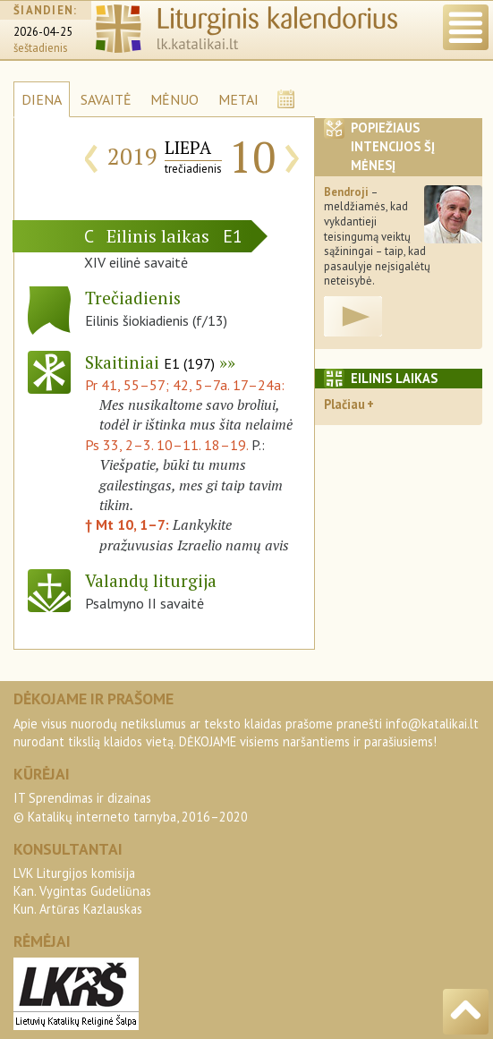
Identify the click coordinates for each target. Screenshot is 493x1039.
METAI (238, 99)
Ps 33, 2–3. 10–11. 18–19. (166, 445)
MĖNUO (174, 99)
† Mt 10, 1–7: (129, 524)
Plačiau (344, 404)
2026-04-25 (42, 31)
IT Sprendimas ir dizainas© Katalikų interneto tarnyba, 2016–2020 (130, 806)
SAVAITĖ (106, 99)
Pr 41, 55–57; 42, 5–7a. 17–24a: (185, 385)
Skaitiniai (150, 362)
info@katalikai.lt (432, 723)
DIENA (41, 99)
